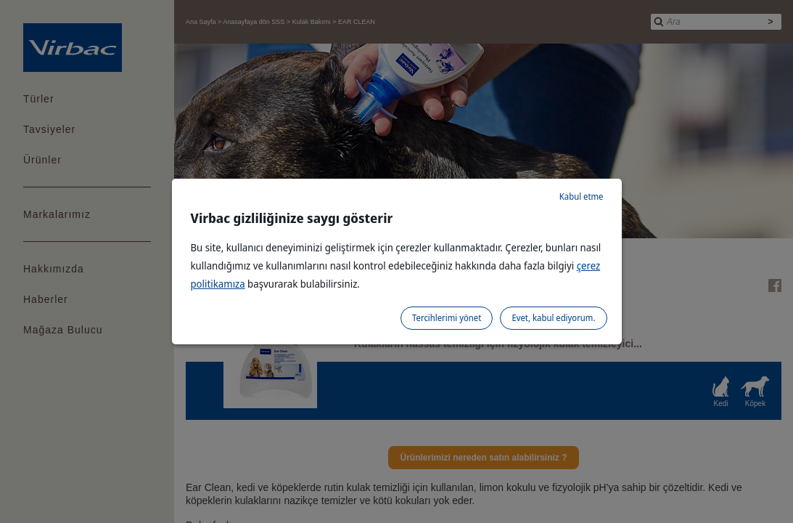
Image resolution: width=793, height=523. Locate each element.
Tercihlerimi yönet (446, 318)
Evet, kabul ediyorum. (553, 318)
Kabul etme (581, 196)
